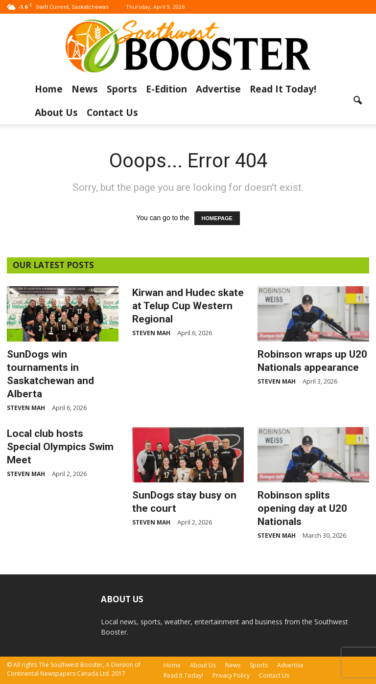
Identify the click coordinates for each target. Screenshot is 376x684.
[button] (357, 101)
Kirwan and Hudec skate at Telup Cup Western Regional (188, 306)
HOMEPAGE (217, 218)
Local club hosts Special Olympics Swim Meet (60, 447)
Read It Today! (283, 89)
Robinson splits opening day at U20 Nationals (302, 508)
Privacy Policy (231, 675)
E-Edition (166, 89)
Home (49, 89)
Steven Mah (26, 408)
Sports (122, 89)
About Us (56, 112)
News (84, 89)
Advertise (218, 89)
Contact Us (112, 112)
